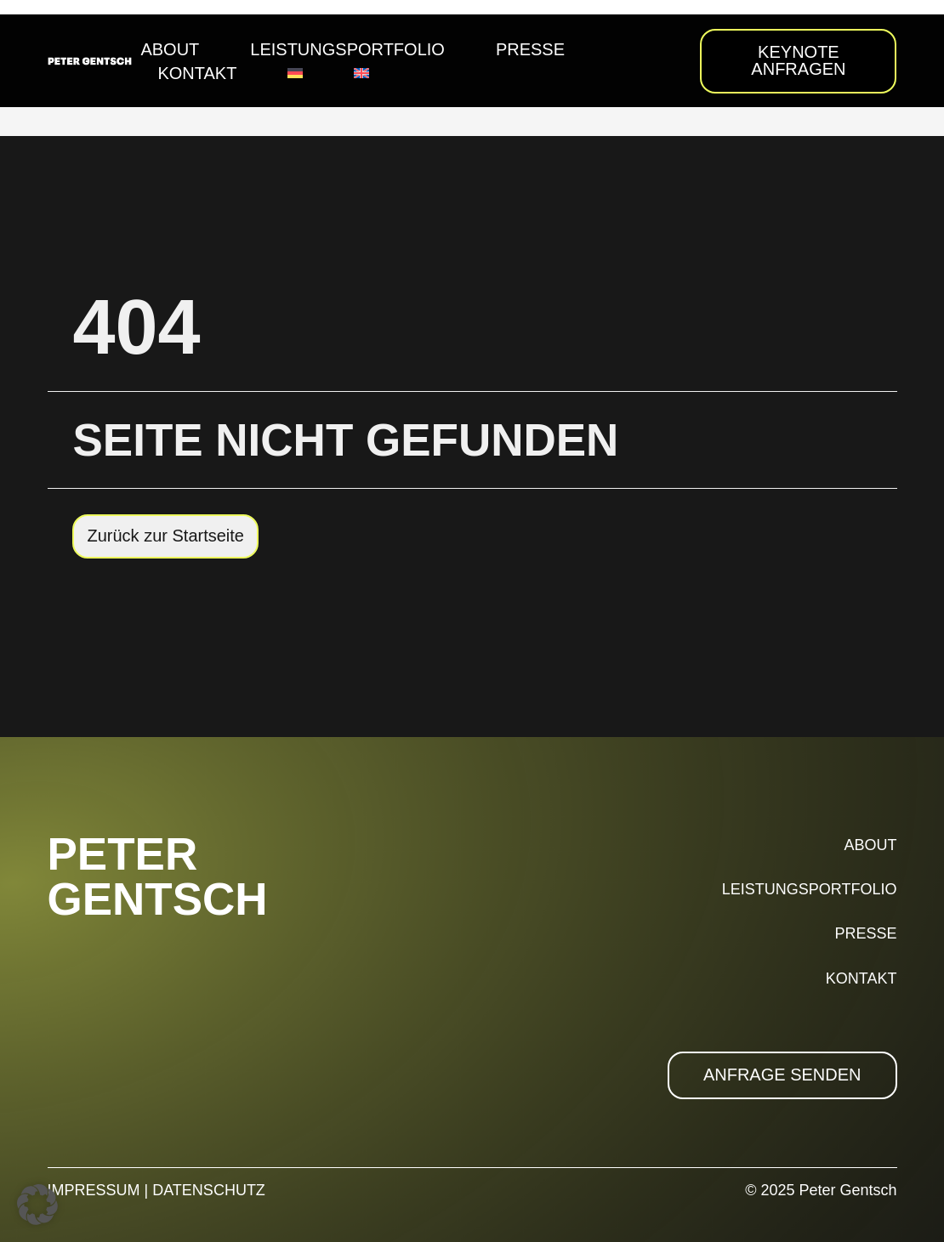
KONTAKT (861, 978)
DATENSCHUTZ (208, 1190)
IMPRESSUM (94, 1190)
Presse (530, 49)
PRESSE (865, 933)
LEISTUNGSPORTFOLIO (809, 889)
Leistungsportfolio (347, 49)
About (169, 49)
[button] (37, 1204)
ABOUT (870, 845)
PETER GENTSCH (158, 876)
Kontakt (196, 73)
